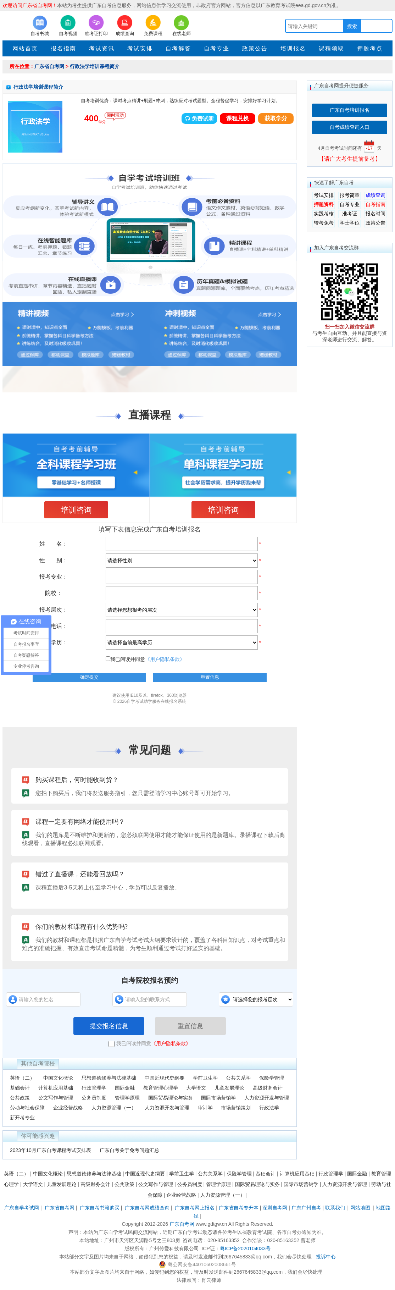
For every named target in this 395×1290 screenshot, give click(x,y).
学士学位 (350, 223)
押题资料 (324, 204)
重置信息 (190, 1026)
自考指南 (375, 204)
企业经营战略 (68, 1107)
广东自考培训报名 (349, 110)
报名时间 (375, 213)
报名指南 (63, 48)
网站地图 (360, 1208)
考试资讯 (102, 48)
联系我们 (335, 1208)
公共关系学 (238, 1078)
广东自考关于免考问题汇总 (129, 1150)
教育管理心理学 (160, 1088)
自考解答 (178, 48)
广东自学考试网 (21, 1208)
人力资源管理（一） (113, 1107)
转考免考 (324, 223)
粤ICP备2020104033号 (245, 1248)
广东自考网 (181, 1224)
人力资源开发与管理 (266, 1098)
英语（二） (22, 1078)
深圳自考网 (274, 1208)
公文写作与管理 (55, 1098)
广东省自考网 (49, 66)
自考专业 (216, 48)
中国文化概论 (58, 1078)
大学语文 (196, 1088)
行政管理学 (94, 1088)
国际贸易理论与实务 (170, 1098)
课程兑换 (237, 118)
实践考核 (324, 213)
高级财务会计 (268, 1088)
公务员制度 (94, 1098)
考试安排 (140, 48)
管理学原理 (127, 1098)
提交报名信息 (109, 1026)
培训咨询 (76, 510)
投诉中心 (326, 1256)
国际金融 (125, 1088)
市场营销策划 (236, 1107)
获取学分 (276, 118)
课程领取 (331, 48)
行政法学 (269, 1107)
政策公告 (255, 48)
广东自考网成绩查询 (147, 1208)
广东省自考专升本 (238, 1208)
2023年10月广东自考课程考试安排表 (50, 1150)
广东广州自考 (306, 1208)
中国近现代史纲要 (164, 1078)
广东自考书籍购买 (99, 1208)
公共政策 (20, 1098)
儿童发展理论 (229, 1088)
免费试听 (199, 119)
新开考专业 (22, 1117)
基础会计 (20, 1088)
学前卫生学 (205, 1078)
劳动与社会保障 (27, 1107)
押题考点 (370, 48)
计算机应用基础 (55, 1088)
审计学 (205, 1107)
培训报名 (293, 48)
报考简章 (350, 195)
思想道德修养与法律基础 (109, 1078)
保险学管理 (271, 1078)
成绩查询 (375, 195)
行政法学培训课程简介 (94, 66)
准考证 (349, 213)
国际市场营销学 (218, 1098)
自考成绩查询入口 (349, 127)
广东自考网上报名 (195, 1208)
